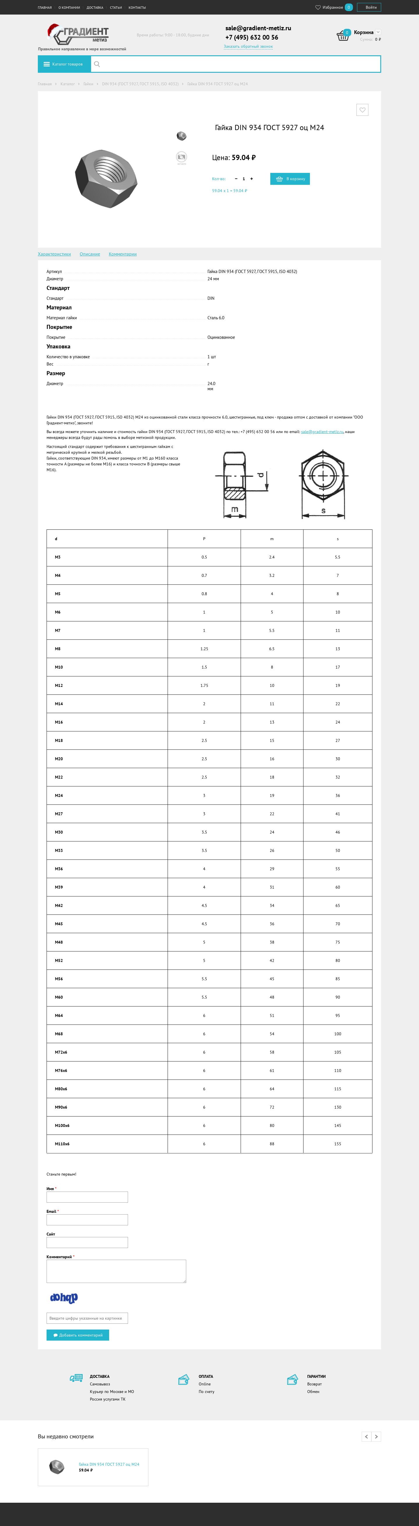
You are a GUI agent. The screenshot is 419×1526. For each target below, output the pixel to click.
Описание (90, 254)
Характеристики (54, 254)
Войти (371, 7)
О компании (69, 7)
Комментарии (123, 254)
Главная (45, 7)
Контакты (137, 7)
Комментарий (60, 1256)
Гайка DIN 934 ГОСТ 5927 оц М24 (109, 1464)
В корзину (296, 178)
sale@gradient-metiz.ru (258, 28)
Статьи (116, 7)
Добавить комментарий (78, 1335)
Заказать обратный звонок (248, 46)
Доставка (95, 7)
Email (53, 1211)
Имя (51, 1188)
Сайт (51, 1234)
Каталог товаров (67, 64)
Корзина (364, 32)
